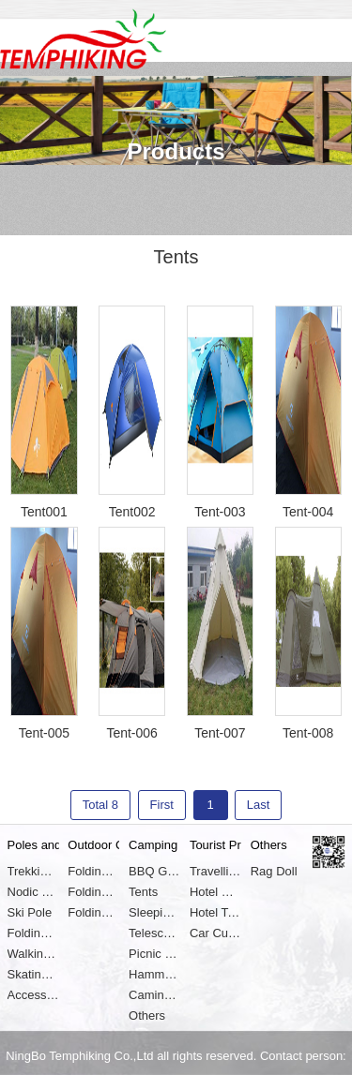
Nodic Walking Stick (33, 892)
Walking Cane (33, 954)
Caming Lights (154, 995)
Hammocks (154, 974)
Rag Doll (274, 871)
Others (147, 1015)
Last (258, 805)
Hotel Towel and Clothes (215, 912)
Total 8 (100, 805)
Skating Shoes (33, 974)
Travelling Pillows (215, 871)
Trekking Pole (33, 871)
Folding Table (93, 892)
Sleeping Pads (154, 912)
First (162, 805)
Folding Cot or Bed (93, 912)
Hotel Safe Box (215, 892)
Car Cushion (215, 933)
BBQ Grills (154, 871)
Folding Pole (33, 933)
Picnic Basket (154, 954)
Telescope (154, 933)
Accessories (33, 995)
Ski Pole (30, 912)
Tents (143, 892)
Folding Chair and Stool (93, 871)
